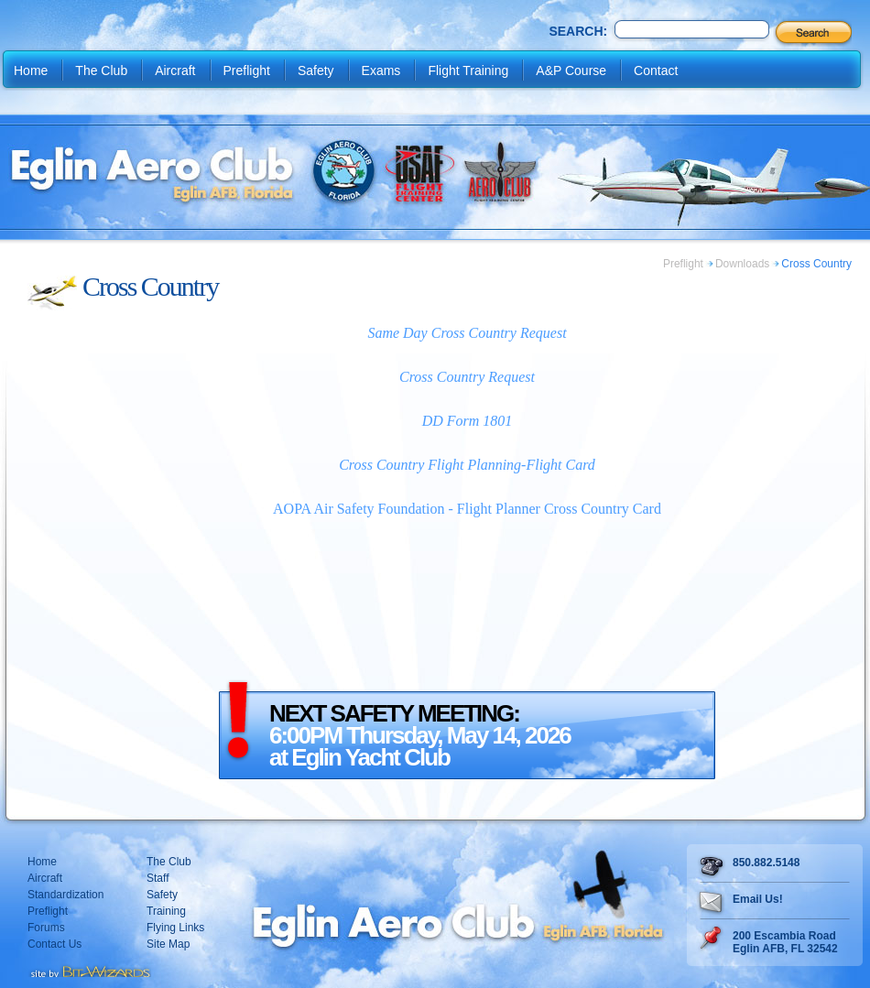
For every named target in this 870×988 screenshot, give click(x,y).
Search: (578, 31)
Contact (656, 70)
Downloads (742, 263)
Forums (46, 927)
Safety (316, 70)
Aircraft (175, 70)
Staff (158, 878)
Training (166, 911)
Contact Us (54, 944)
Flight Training (468, 70)
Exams (381, 70)
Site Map (168, 944)
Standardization (65, 894)
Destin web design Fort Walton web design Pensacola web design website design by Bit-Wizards (89, 969)
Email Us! (758, 899)
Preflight (246, 70)
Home (31, 70)
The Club (101, 70)
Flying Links (175, 927)
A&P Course (571, 70)
